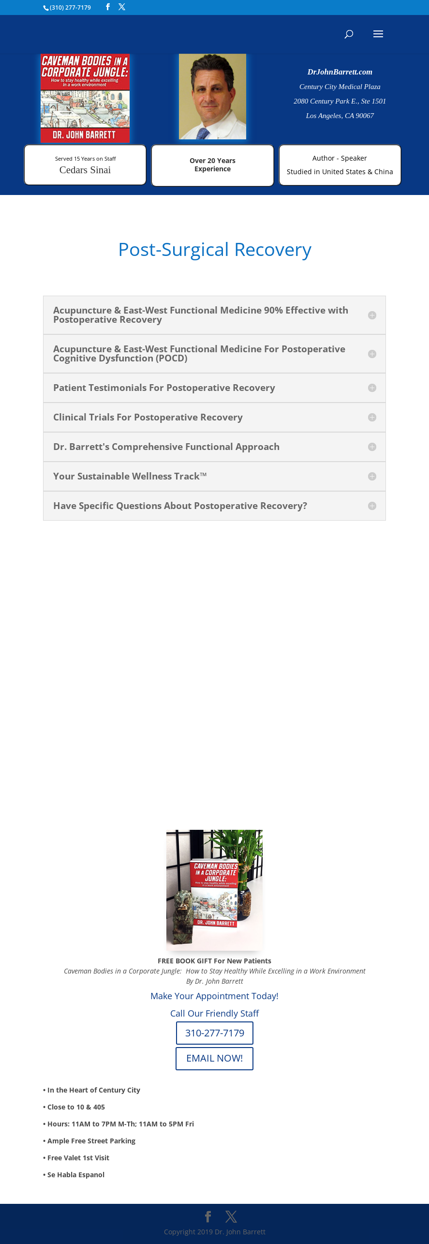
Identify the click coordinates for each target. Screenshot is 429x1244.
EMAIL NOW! (214, 1057)
